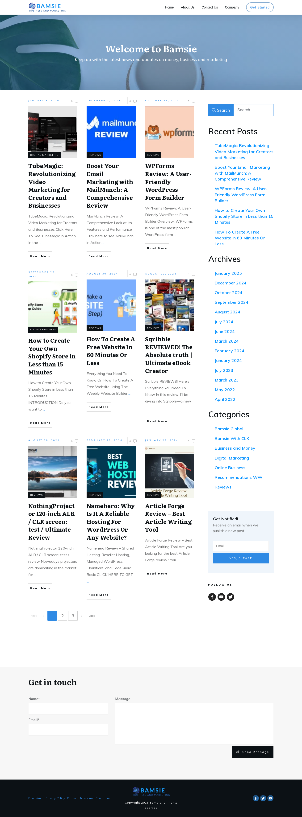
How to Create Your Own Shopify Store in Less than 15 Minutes (244, 216)
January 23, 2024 (161, 440)
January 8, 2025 (43, 100)
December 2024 (231, 283)
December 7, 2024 (104, 100)
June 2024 (225, 331)
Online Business (230, 467)
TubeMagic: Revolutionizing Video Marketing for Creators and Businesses (244, 151)
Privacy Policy (55, 798)
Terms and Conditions (95, 798)
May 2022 (225, 389)
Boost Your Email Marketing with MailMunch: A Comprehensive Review (242, 173)
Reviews (223, 487)
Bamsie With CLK (232, 438)
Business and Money (235, 448)
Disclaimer (36, 798)
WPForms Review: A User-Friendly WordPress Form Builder (241, 194)
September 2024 (231, 302)
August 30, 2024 (102, 273)
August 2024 (227, 312)
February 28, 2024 (104, 440)
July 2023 (224, 370)
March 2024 (227, 341)
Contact (72, 798)
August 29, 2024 (160, 273)
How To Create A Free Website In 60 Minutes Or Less (240, 237)
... (40, 242)
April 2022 (225, 399)
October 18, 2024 (162, 100)
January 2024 (228, 360)
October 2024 (229, 292)
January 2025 (228, 273)
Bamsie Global (229, 428)
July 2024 (224, 321)
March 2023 (227, 380)
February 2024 (229, 350)
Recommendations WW (238, 477)
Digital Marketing (232, 458)
